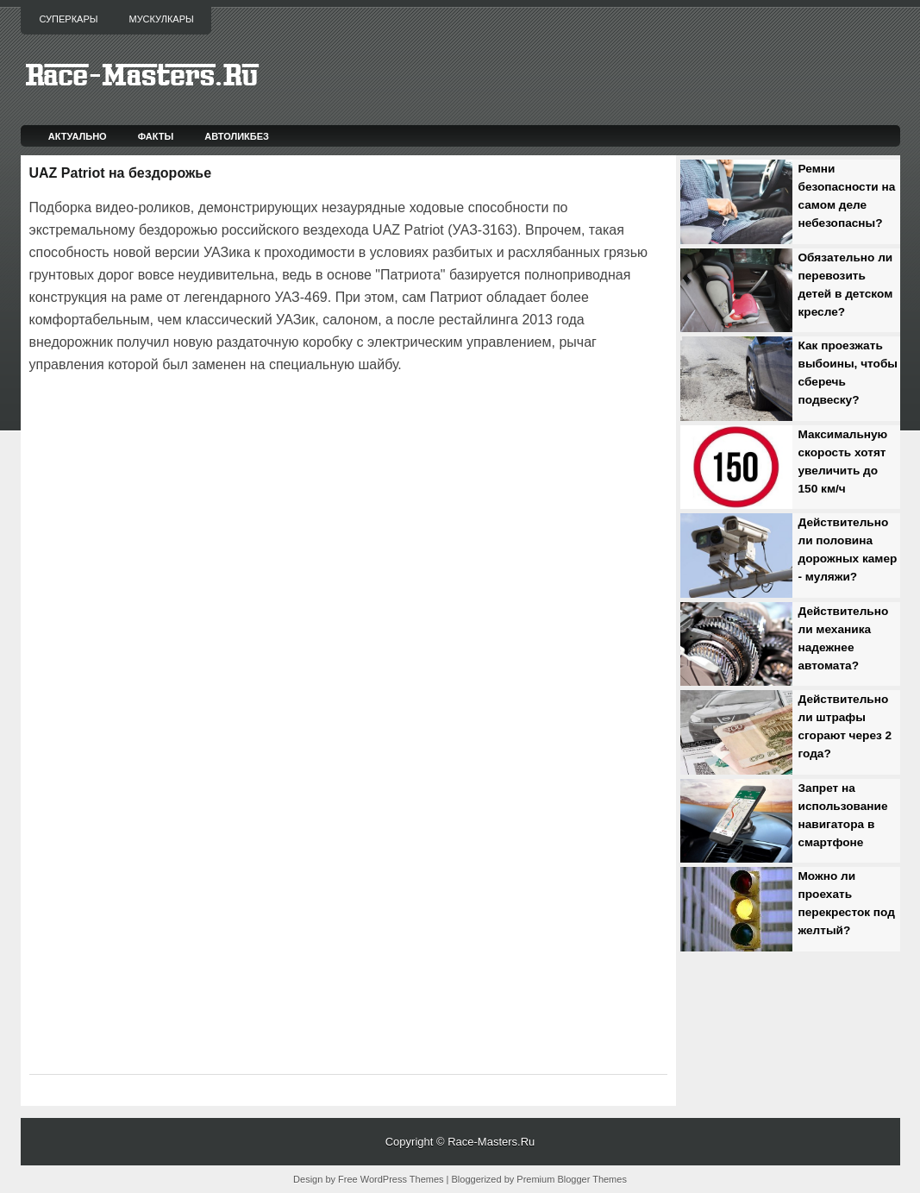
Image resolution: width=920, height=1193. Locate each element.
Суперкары (69, 19)
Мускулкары (160, 19)
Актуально (77, 136)
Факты (156, 136)
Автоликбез (236, 136)
